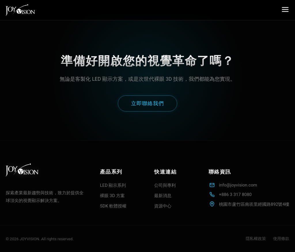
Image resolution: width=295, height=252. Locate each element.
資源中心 (162, 206)
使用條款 (281, 238)
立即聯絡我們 (147, 103)
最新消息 (162, 195)
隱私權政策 (256, 238)
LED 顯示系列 (113, 185)
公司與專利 (165, 185)
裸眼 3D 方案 (112, 195)
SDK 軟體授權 (113, 206)
